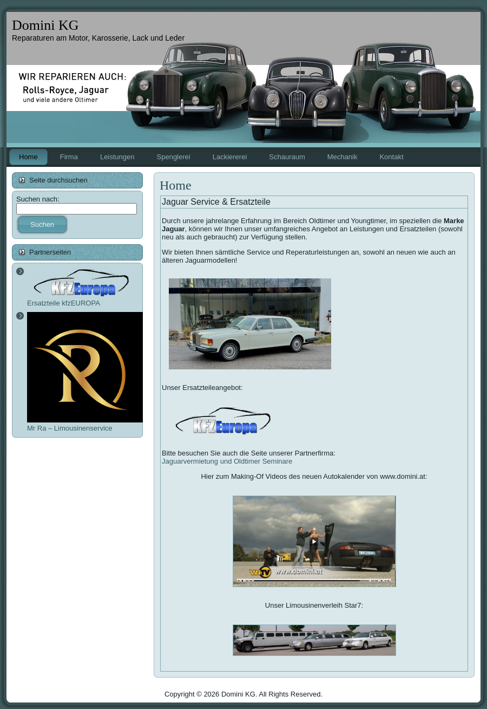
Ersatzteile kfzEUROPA (81, 298)
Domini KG (45, 25)
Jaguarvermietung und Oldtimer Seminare (227, 461)
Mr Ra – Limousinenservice (86, 424)
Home (176, 185)
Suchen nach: (38, 199)
